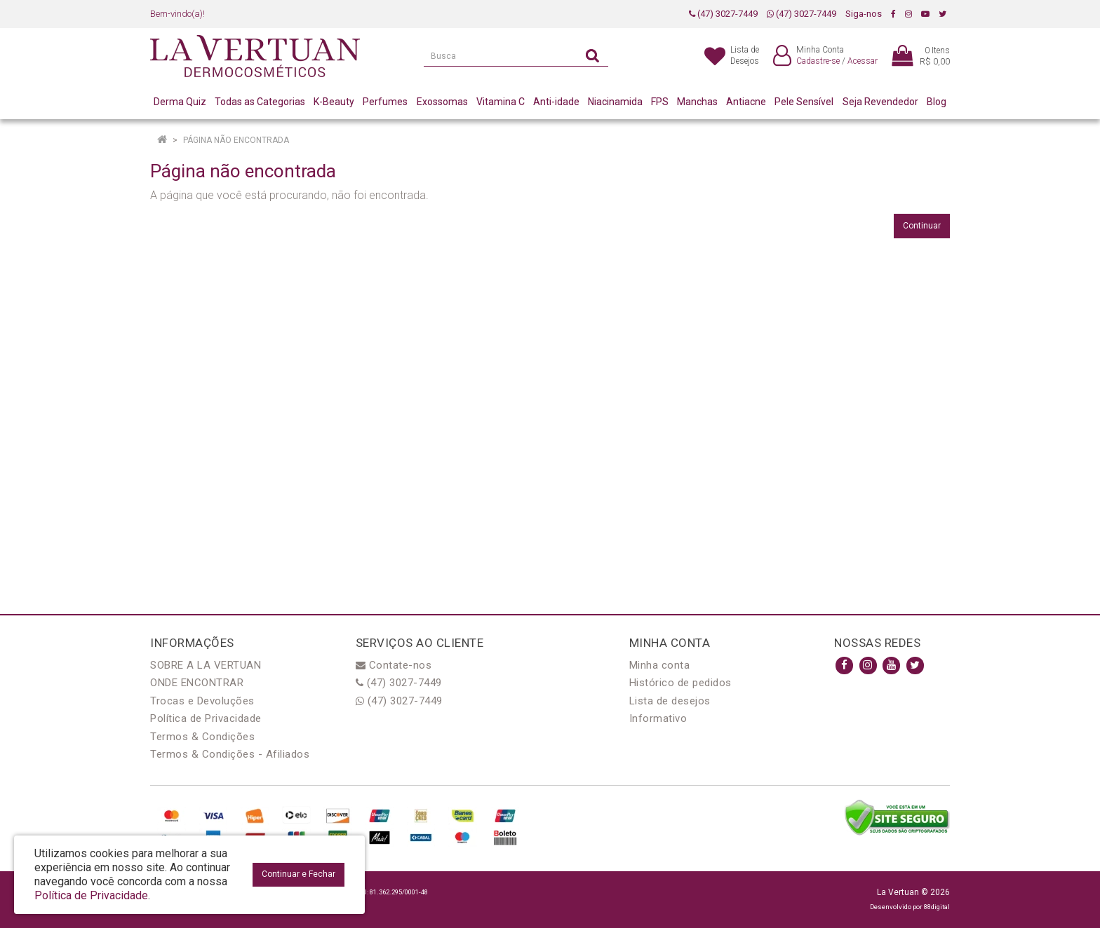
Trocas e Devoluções (202, 701)
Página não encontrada (236, 140)
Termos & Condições (202, 736)
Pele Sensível (803, 101)
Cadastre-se (818, 61)
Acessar (862, 61)
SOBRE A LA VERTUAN (205, 665)
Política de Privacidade (206, 718)
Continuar (922, 226)
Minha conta (659, 665)
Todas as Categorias (260, 101)
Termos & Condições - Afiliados (229, 754)
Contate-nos (394, 665)
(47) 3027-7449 (723, 13)
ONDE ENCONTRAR (196, 682)
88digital (937, 906)
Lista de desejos (670, 701)
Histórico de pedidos (680, 682)
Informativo (658, 718)
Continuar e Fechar (298, 874)
